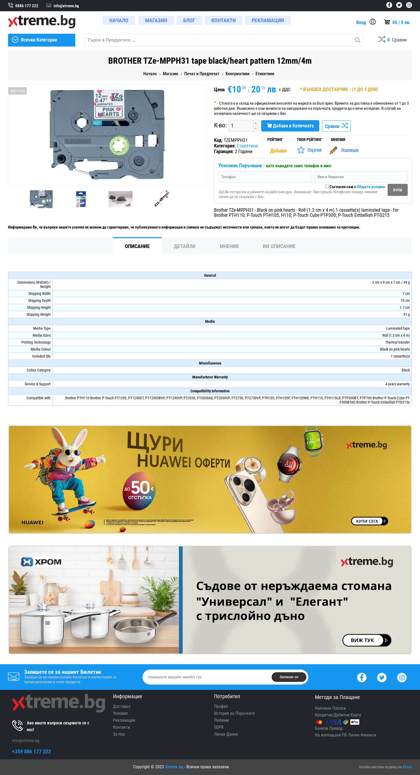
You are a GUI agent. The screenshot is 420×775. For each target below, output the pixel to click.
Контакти (121, 727)
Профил (221, 706)
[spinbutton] (239, 125)
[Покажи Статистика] (278, 150)
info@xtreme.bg (25, 740)
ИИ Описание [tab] (279, 246)
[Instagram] (402, 677)
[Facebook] (361, 677)
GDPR (219, 727)
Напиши (350, 150)
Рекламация (124, 720)
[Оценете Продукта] (309, 150)
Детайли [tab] (185, 246)
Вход (361, 22)
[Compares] (392, 40)
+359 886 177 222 (31, 751)
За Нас (119, 734)
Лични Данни (226, 734)
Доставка (121, 706)
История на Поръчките (234, 713)
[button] (255, 123)
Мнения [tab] (229, 246)
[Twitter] (382, 677)
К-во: (220, 125)
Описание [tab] (137, 246)
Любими (221, 720)
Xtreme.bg (174, 766)
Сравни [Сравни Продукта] (336, 126)
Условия (120, 713)
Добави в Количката (290, 125)
